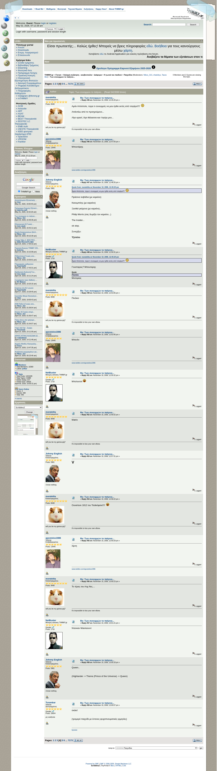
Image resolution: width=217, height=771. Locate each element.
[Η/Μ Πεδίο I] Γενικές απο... (25, 304)
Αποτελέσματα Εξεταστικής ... (26, 200)
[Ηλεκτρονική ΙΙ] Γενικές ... (24, 224)
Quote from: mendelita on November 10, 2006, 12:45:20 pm (95, 187)
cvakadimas (22, 338)
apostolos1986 (53, 139)
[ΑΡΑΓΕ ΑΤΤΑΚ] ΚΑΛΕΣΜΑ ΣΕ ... (27, 336)
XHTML (118, 766)
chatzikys (157, 75)
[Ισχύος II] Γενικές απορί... (24, 312)
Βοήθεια (160, 46)
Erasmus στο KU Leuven (24, 288)
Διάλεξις (20, 250)
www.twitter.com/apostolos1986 (83, 170)
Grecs (19, 346)
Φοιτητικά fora (25, 70)
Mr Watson (21, 282)
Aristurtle (22, 108)
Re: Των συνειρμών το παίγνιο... (97, 98)
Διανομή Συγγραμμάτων (29, 83)
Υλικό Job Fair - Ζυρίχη (23, 328)
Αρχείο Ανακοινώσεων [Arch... (26, 232)
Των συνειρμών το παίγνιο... (62, 77)
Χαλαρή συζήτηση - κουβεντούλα (77, 75)
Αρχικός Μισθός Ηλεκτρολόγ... (26, 344)
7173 (70, 84)
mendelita (51, 97)
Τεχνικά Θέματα (75, 9)
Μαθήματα (50, 9)
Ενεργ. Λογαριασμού (28, 52)
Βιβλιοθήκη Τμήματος (28, 65)
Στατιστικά (20, 359)
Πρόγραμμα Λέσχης (27, 73)
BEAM (21, 116)
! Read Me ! (39, 9)
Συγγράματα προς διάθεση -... (26, 280)
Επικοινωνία (24, 55)
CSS (124, 766)
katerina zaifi (22, 210)
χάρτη (127, 50)
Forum (21, 47)
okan (19, 298)
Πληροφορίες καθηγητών (24, 264)
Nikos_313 (21, 218)
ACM (20, 106)
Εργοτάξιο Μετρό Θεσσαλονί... (26, 296)
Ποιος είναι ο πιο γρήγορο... (25, 320)
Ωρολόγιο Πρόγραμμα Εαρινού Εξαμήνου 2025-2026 (123, 68)
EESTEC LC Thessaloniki (22, 122)
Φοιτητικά (61, 9)
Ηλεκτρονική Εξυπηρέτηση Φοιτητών (26, 79)
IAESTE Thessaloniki (28, 129)
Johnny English (54, 179)
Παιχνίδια (128, 75)
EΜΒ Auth (23, 126)
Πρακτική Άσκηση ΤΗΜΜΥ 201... (27, 248)
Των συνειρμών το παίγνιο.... (25, 216)
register (52, 23)
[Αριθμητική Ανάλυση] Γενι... (25, 272)
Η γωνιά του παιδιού (113, 75)
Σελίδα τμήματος (26, 62)
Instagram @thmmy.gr (29, 96)
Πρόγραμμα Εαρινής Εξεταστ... (26, 208)
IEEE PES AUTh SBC (25, 242)
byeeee (74, 730)
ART (20, 111)
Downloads (27, 9)
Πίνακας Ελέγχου (24, 148)
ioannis (19, 399)
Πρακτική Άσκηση (26, 75)
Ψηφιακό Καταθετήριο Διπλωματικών (27, 86)
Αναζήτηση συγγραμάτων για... (26, 352)
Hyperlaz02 (21, 266)
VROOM (22, 139)
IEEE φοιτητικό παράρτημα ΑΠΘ (24, 132)
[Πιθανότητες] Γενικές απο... (25, 256)
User (19, 202)
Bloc (112, 766)
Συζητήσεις (89, 9)
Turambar (51, 702)
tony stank (21, 226)
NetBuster (51, 249)
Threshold (21, 330)
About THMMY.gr (116, 9)
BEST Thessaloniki (27, 118)
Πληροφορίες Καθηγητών (23, 92)
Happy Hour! (101, 9)
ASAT (20, 113)
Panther (22, 141)
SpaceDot (23, 136)
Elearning (22, 68)
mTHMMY (23, 98)
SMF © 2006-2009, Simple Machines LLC (115, 764)
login (43, 23)
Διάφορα (98, 75)
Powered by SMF (92, 764)
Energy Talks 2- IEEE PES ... (25, 240)
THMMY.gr (49, 75)
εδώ (150, 46)
